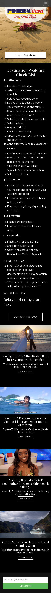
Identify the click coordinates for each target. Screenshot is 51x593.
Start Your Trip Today (26, 316)
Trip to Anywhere (26, 55)
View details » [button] (25, 371)
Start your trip (25, 586)
